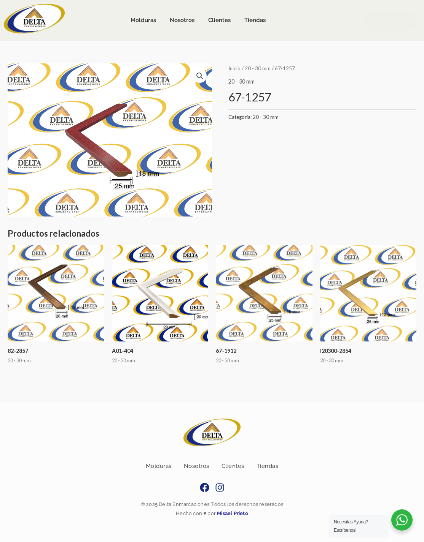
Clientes (233, 466)
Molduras (159, 466)
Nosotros (196, 466)
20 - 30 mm (258, 68)
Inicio (234, 68)
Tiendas (268, 466)
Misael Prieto (232, 514)
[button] (199, 76)
